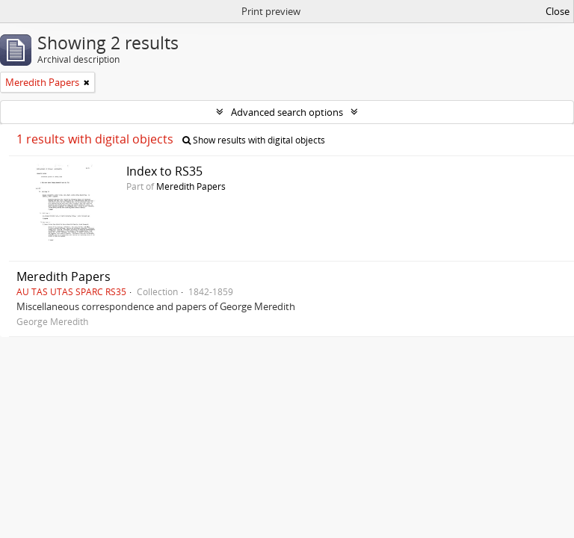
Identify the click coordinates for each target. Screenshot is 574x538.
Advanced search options (287, 112)
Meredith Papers (191, 186)
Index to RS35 (164, 171)
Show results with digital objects (253, 140)
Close (558, 11)
